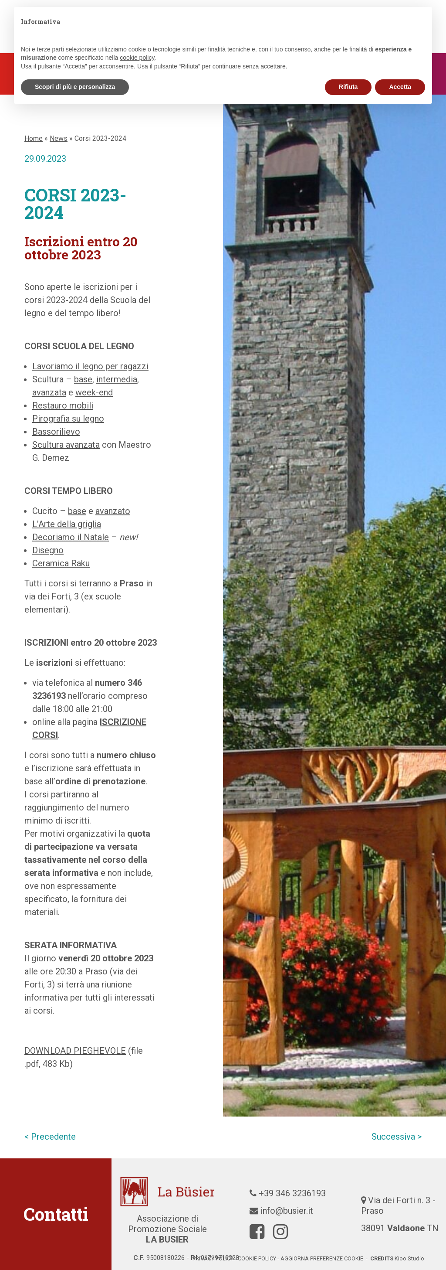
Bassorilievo (56, 431)
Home (33, 138)
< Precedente (50, 1136)
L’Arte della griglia (66, 524)
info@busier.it (286, 1210)
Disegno (48, 550)
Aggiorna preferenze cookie (321, 1258)
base (83, 379)
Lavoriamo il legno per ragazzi (90, 366)
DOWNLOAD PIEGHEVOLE (75, 1050)
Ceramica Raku (61, 563)
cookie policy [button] (137, 57)
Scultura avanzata (66, 444)
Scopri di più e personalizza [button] (75, 86)
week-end (94, 392)
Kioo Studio (409, 1258)
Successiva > (397, 1136)
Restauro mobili (62, 405)
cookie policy (257, 1258)
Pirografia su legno (68, 418)
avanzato (112, 511)
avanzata (49, 392)
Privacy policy (213, 1258)
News (59, 138)
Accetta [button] (400, 86)
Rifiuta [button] (348, 86)
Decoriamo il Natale (70, 537)
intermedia (116, 379)
